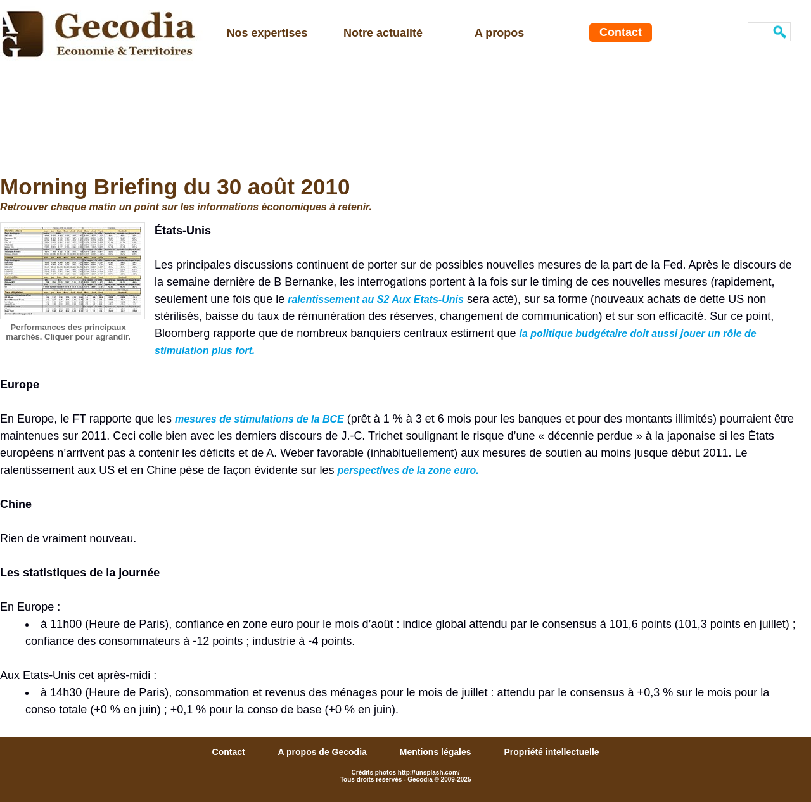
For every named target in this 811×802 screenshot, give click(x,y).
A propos (499, 33)
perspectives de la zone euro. (407, 470)
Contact (620, 32)
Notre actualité (383, 33)
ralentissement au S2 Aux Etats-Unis (376, 299)
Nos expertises (267, 33)
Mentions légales (437, 752)
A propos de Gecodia (323, 752)
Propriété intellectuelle (551, 752)
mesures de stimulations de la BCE (259, 419)
